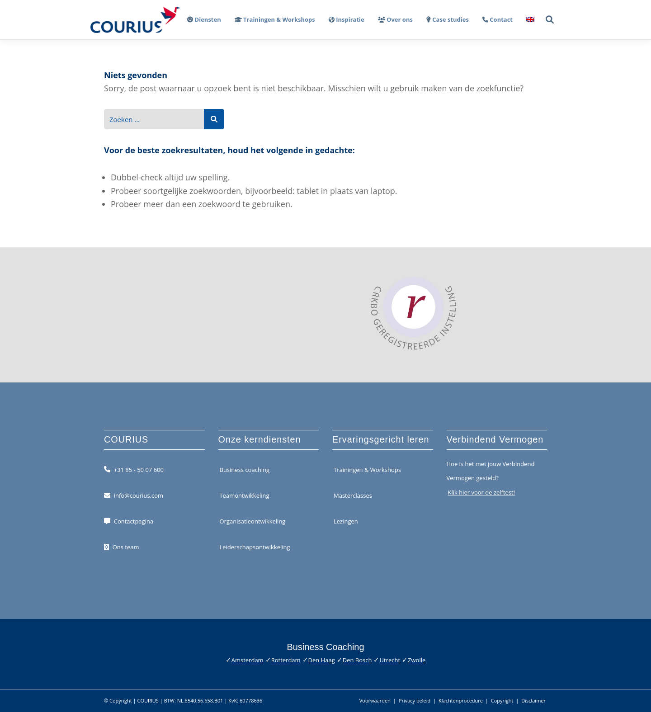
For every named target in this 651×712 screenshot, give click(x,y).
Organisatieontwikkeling (253, 521)
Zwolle (416, 660)
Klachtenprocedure (461, 700)
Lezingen (346, 521)
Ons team (126, 547)
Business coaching (245, 469)
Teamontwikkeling (244, 495)
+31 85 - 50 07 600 (139, 469)
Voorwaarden (375, 700)
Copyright (502, 700)
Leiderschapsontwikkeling (255, 547)
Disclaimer (533, 700)
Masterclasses (353, 495)
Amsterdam (247, 660)
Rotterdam (286, 660)
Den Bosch (357, 660)
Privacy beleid (415, 700)
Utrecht (389, 660)
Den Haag (321, 660)
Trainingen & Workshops (367, 469)
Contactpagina (133, 521)
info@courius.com (138, 495)
